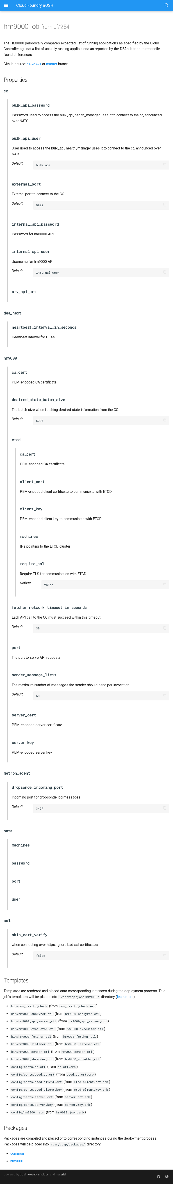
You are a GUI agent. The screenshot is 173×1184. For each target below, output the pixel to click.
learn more (125, 997)
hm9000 (16, 1161)
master (51, 64)
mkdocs (43, 1174)
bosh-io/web (28, 1174)
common (17, 1153)
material (61, 1174)
